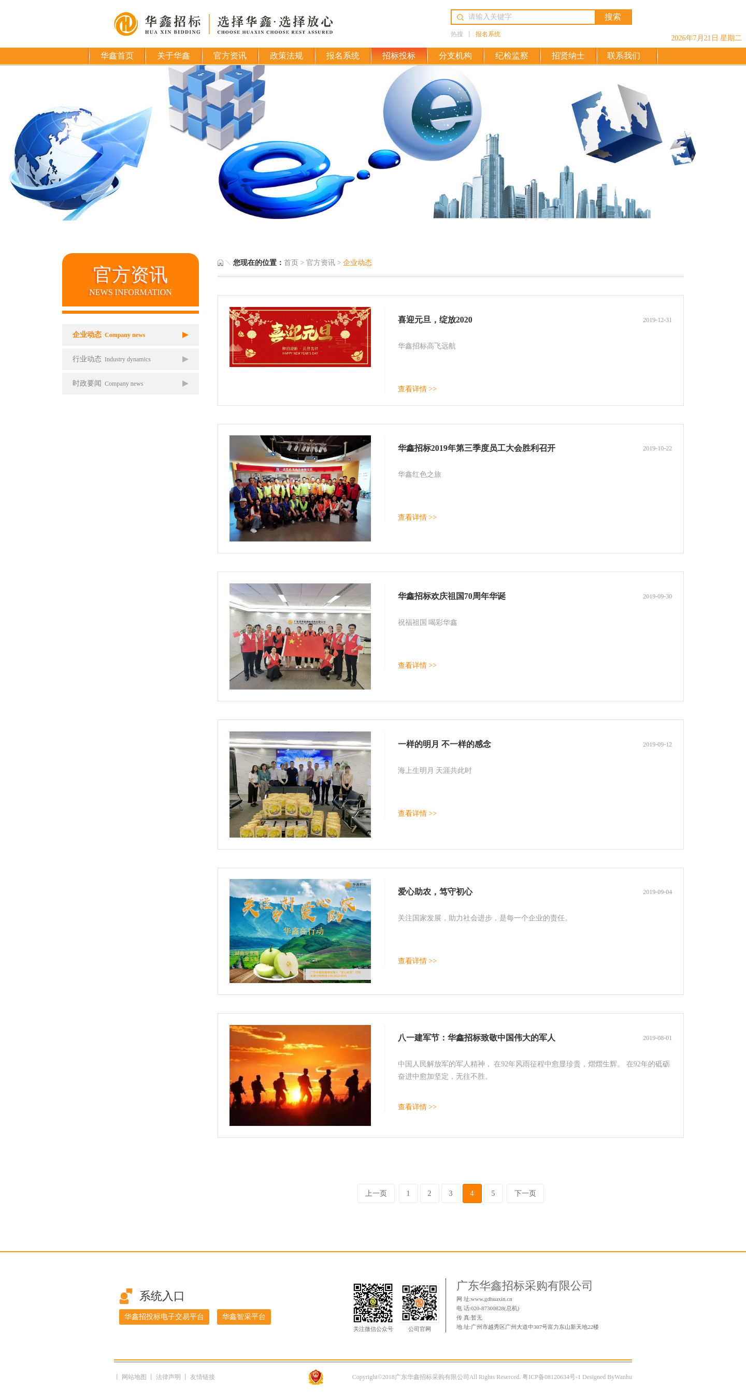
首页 (291, 263)
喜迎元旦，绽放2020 (435, 319)
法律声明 (169, 1377)
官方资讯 (230, 55)
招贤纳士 (568, 55)
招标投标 (398, 55)
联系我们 (623, 55)
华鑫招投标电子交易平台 (164, 1317)
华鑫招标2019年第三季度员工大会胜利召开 (476, 448)
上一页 (376, 1193)
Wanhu (623, 1377)
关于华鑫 (173, 55)
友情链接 (202, 1377)
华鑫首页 (117, 55)
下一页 (525, 1193)
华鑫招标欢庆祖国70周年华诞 (452, 596)
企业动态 (109, 335)
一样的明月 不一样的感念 (444, 744)
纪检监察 (511, 55)
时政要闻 (108, 383)
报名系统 (488, 34)
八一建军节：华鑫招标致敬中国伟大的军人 (476, 1037)
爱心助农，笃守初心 (435, 891)
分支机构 (455, 55)
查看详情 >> (417, 389)
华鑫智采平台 (244, 1317)
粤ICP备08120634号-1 (551, 1377)
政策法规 (286, 55)
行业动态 (112, 359)
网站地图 (135, 1377)
